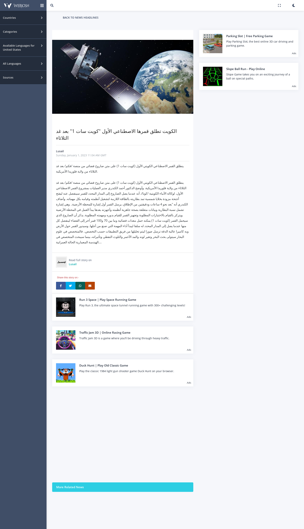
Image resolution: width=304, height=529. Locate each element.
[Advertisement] (122, 434)
